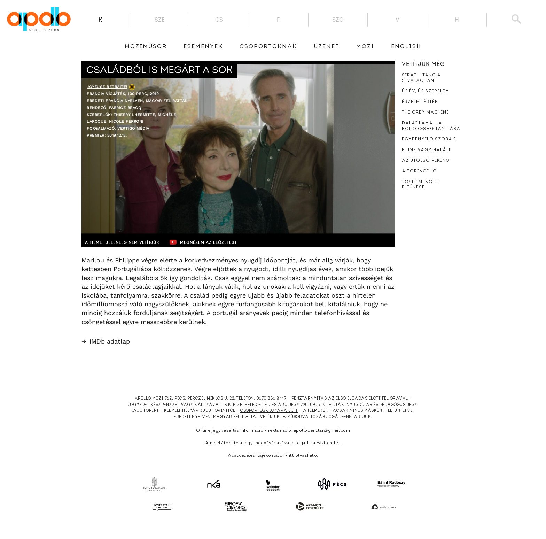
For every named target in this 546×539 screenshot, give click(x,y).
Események (203, 46)
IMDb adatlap (105, 341)
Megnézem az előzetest (217, 242)
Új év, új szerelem (425, 91)
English (406, 46)
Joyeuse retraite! (107, 87)
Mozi (365, 46)
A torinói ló (419, 171)
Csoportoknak (268, 46)
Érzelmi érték (420, 102)
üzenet (327, 46)
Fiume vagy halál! (426, 150)
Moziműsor (146, 46)
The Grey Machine (425, 112)
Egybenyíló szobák (428, 139)
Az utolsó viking (426, 161)
